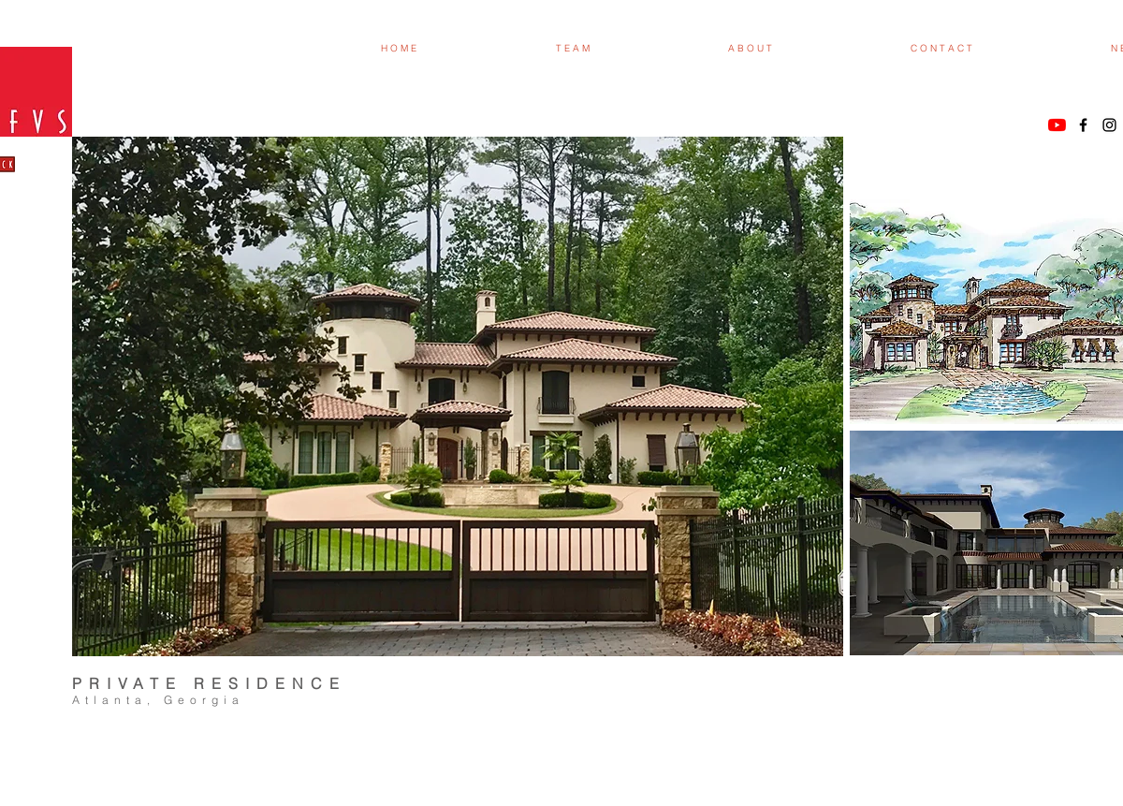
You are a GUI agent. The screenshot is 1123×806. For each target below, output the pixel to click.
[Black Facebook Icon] (1083, 125)
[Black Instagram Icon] (1109, 125)
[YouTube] (1057, 125)
